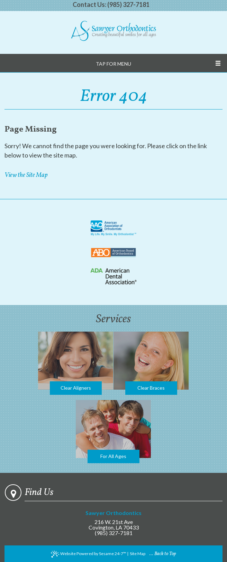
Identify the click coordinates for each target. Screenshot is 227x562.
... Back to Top (162, 554)
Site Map (137, 553)
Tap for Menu (113, 64)
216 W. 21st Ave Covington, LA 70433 (113, 520)
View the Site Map (25, 175)
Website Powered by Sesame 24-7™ (88, 554)
